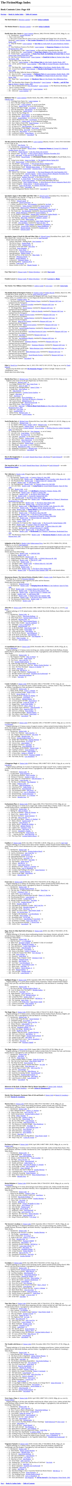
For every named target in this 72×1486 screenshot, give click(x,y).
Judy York (64, 843)
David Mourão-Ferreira (36, 355)
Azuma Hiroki (26, 243)
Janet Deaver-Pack (29, 1122)
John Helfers (29, 631)
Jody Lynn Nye (23, 660)
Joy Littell (26, 457)
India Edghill (31, 751)
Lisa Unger (20, 409)
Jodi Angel (19, 155)
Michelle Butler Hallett (33, 167)
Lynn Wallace (25, 433)
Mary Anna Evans (32, 384)
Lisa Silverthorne (33, 914)
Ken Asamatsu (32, 204)
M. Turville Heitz (22, 912)
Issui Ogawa (26, 216)
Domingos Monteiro (31, 341)
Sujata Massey (29, 133)
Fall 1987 (38, 513)
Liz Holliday (24, 1310)
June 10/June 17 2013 (45, 179)
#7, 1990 (36, 560)
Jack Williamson (32, 633)
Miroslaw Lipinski (24, 19)
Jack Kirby (37, 919)
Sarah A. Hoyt (31, 692)
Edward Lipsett (44, 196)
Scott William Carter (28, 964)
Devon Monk (24, 1208)
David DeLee (33, 701)
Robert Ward (23, 106)
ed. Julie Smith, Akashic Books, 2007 (48, 62)
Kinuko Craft (9, 1146)
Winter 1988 (39, 494)
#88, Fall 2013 (43, 185)
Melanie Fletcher (25, 826)
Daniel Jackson (45, 206)
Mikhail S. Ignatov (41, 217)
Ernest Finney (25, 163)
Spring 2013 (48, 160)
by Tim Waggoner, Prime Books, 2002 (53, 1477)
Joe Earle (48, 204)
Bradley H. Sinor (22, 1030)
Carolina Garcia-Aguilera (30, 392)
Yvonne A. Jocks (30, 777)
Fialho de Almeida (36, 311)
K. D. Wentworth (25, 893)
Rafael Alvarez (27, 111)
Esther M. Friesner (30, 812)
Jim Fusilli (27, 130)
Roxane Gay (27, 165)
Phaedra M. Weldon (29, 695)
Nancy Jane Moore (32, 920)
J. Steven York (34, 922)
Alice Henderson (38, 1124)
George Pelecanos (25, 35)
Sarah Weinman (34, 123)
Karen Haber (28, 629)
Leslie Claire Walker (27, 704)
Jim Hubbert (46, 224)
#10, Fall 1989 (43, 504)
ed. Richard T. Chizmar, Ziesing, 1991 (45, 491)
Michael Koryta (27, 401)
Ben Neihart (23, 131)
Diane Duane (30, 832)
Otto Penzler (21, 145)
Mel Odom (28, 1037)
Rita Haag (21, 1134)
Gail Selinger (22, 1069)
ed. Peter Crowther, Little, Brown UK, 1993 (52, 479)
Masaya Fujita (24, 207)
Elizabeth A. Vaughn (24, 831)
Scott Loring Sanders (28, 180)
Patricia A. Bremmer (37, 399)
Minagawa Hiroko (21, 256)
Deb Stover (30, 790)
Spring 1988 (33, 482)
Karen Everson (28, 1063)
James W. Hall (23, 386)
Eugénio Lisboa (38, 293)
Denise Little (18, 607)
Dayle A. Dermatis (27, 1376)
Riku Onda (24, 217)
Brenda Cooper (27, 1323)
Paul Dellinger (32, 634)
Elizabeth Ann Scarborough (39, 673)
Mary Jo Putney (31, 657)
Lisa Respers (33, 119)
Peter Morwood (29, 834)
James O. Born (34, 387)
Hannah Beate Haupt (36, 457)
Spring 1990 (42, 568)
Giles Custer (61, 1422)
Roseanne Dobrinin (28, 579)
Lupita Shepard (27, 1425)
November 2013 (44, 153)
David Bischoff (22, 626)
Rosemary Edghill (34, 755)
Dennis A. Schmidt (27, 753)
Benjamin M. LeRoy (24, 446)
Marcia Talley (26, 116)
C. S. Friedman (26, 941)
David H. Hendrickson (31, 1280)
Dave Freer (44, 890)
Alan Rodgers (25, 743)
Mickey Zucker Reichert (41, 665)
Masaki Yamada (25, 228)
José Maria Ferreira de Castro (37, 331)
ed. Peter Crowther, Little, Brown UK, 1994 (46, 506)
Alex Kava (25, 399)
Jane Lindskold (30, 1166)
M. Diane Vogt (25, 435)
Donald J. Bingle (22, 904)
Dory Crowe (31, 1378)
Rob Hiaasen (29, 109)
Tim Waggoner (36, 636)
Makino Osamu (25, 253)
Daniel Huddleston (43, 226)
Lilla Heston (46, 457)
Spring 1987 (39, 492)
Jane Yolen (26, 1164)
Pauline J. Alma (30, 1193)
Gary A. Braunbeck (25, 624)
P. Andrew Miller (35, 1432)
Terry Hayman (36, 953)
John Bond (18, 394)
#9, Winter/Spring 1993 (43, 508)
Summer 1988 (41, 514)
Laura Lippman (28, 33)
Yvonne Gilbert (9, 1400)
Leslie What (43, 1430)
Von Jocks (21, 677)
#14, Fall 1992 (45, 484)
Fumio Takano (29, 224)
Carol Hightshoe (27, 746)
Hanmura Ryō (26, 245)
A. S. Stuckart (31, 795)
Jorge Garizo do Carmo (40, 294)
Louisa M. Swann (28, 702)
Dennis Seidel (29, 443)
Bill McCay (23, 670)
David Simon (26, 114)
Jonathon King (18, 411)
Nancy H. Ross (40, 223)
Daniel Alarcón (23, 152)
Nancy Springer (21, 1115)
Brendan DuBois (38, 990)
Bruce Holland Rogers (30, 621)
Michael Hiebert (27, 699)
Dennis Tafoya (27, 184)
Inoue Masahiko (22, 248)
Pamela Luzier (31, 672)
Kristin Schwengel (27, 794)
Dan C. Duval (28, 706)
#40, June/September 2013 (52, 172)
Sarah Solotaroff (57, 457)
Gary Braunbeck (29, 756)
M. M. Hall (26, 917)
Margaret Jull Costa (55, 301)
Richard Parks (27, 1420)
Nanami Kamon (33, 209)
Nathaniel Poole (23, 959)
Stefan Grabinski (43, 19)
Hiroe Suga (23, 221)
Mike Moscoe (32, 1071)
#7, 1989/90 (39, 528)
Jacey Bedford (27, 1132)
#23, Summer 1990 (40, 596)
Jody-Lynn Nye (23, 1252)
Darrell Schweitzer (25, 202)
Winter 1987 (46, 503)
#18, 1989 (54, 526)
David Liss (13, 365)
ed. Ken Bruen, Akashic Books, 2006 (49, 67)
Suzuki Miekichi (21, 258)
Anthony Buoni (29, 426)
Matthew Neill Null (28, 177)
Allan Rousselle (35, 707)
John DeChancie (23, 639)
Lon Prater (22, 436)
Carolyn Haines (27, 414)
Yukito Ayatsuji (27, 206)
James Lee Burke (30, 160)
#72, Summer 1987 (41, 592)
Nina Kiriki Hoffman (29, 616)
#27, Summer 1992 (46, 481)
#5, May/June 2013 (40, 175)
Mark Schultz (30, 219)
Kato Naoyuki (46, 197)
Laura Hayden (24, 780)
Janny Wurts (25, 1000)
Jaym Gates (48, 286)
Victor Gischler (39, 428)
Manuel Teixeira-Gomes (27, 314)
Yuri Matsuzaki (26, 211)
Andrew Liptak (38, 286)
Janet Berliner (28, 919)
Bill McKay (29, 1034)
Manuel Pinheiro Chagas (33, 301)
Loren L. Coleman (29, 690)
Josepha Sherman (33, 739)
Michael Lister (24, 379)
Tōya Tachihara (23, 223)
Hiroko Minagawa (21, 212)
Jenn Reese (39, 1195)
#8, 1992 (48, 558)
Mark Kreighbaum (24, 785)
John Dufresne (17, 391)
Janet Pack (20, 668)
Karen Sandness (41, 212)
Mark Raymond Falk (31, 402)
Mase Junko (36, 255)
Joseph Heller (31, 172)
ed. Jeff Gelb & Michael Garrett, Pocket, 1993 (46, 509)
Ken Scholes (36, 1384)
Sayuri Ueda (25, 226)
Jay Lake (42, 1064)
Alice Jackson (23, 389)
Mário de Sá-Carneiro (24, 321)
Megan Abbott (32, 148)
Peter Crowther (21, 638)
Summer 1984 (38, 570)
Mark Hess (13, 648)
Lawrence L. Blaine (53, 279)
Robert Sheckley (34, 1213)
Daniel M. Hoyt (28, 709)
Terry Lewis (23, 445)
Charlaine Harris (37, 168)
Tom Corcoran (25, 404)
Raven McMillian (27, 397)
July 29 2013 (39, 152)
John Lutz (22, 406)
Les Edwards (9, 724)
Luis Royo (8, 765)
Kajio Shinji (22, 250)
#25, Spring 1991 (40, 518)
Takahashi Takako (23, 260)
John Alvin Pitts (29, 1290)
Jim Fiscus (26, 909)
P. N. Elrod (29, 741)
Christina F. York (26, 827)
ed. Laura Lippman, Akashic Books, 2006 (51, 74)
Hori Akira (31, 246)
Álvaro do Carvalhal (27, 304)
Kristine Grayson (28, 1313)
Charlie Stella (26, 121)
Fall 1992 (35, 553)
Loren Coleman (26, 1322)
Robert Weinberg (21, 1088)
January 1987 (39, 590)
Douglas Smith (25, 971)
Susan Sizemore (29, 750)
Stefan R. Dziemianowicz (42, 1088)
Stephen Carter (43, 228)
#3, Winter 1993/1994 (43, 516)
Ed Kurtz (26, 175)
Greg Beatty (26, 697)
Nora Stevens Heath (46, 211)
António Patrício (29, 318)
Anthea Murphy (52, 214)
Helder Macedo (49, 293)
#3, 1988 (43, 529)
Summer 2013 (42, 163)
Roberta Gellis (21, 783)
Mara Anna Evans (26, 440)
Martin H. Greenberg (61, 1095)
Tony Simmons (35, 431)
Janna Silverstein (32, 1291)
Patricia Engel (20, 162)
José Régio (22, 335)
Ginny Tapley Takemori (43, 221)
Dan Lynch (51, 272)
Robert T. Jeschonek (39, 1371)
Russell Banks (25, 157)
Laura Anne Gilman (24, 865)
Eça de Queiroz (27, 308)
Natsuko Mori (35, 214)
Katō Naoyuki (43, 238)
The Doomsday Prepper (34, 369)
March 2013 (55, 182)
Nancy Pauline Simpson (30, 182)
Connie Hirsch (34, 1411)
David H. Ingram (30, 174)
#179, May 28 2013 (34, 155)
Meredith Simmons (29, 907)
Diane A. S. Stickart (29, 1237)
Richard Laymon (24, 584)
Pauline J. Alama (27, 1117)
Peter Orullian (29, 711)
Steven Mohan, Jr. (21, 694)
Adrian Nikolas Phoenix (38, 1356)
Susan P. (24, 1203)
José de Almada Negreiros (27, 328)
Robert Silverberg (34, 272)
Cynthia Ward (27, 898)
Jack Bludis (32, 108)
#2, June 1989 (40, 477)
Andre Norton (28, 658)
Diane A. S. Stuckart (35, 667)
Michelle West (22, 619)
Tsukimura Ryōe (27, 261)
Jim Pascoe (17, 396)
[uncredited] (30, 135)
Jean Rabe (29, 744)
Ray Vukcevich (20, 1318)
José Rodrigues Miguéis (26, 338)
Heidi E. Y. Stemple (38, 1164)
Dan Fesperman (27, 126)
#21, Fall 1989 (43, 563)
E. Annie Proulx (26, 179)
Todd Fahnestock (50, 1422)
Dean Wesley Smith (30, 628)
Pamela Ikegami (43, 207)
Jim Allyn (24, 153)
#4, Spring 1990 (38, 524)
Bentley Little (20, 474)
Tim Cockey (35, 128)
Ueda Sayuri (20, 263)
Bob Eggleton (23, 545)
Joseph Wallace (22, 118)
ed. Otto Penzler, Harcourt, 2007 (51, 52)
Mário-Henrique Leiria (36, 348)
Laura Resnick (23, 822)
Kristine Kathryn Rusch (31, 618)
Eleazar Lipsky (22, 272)
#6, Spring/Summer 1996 (55, 523)
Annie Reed (32, 714)
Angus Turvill (51, 209)
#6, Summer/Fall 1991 (38, 496)
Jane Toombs (22, 961)
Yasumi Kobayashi (25, 251)
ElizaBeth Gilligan (22, 1027)
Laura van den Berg (25, 185)
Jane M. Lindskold (31, 623)
